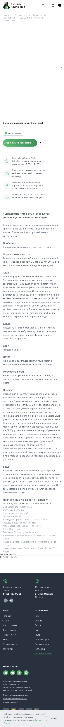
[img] (5, 600)
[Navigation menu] (59, 5)
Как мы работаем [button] (14, 133)
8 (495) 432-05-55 (12, 594)
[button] (43, 5)
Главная (6, 15)
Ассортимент (21, 15)
